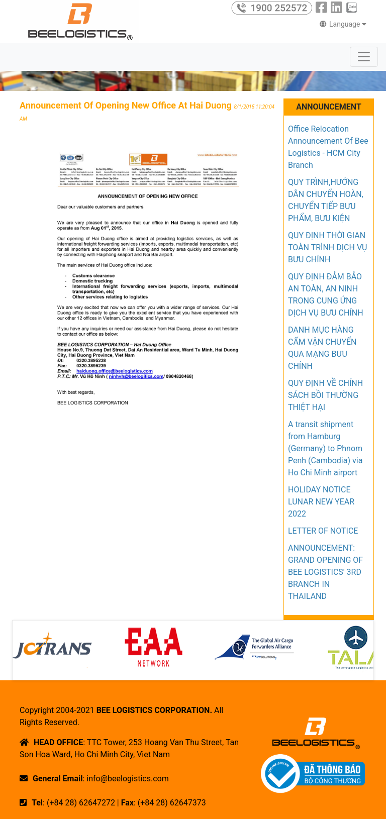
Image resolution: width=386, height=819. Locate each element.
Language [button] (343, 24)
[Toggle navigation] (364, 57)
